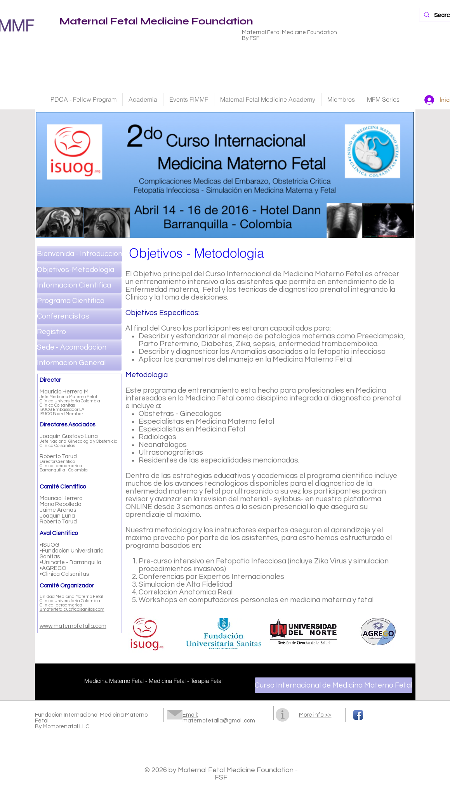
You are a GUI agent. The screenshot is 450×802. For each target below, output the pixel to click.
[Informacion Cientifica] (79, 285)
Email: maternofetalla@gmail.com (218, 718)
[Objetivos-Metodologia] (79, 269)
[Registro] (79, 332)
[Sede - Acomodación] (79, 347)
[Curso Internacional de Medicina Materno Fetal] (333, 685)
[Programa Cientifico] (79, 300)
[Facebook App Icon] (358, 715)
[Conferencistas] (79, 316)
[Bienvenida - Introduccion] (79, 254)
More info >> (315, 715)
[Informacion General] (79, 363)
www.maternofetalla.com (73, 626)
